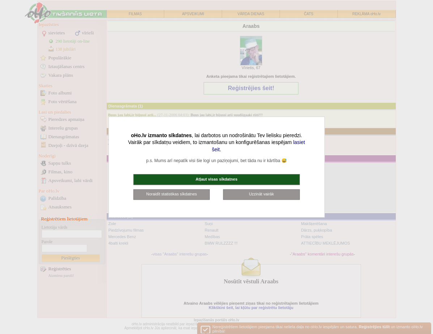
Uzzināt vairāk (261, 194)
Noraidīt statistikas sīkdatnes (171, 194)
